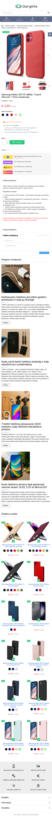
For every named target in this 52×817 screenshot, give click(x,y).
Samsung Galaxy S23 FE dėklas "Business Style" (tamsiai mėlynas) (13, 624)
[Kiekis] (3, 142)
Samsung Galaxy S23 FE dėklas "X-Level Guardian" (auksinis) (13, 545)
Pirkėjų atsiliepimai (9, 230)
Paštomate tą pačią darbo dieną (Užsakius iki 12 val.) (31, 157)
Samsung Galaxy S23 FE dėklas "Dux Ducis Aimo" (39, 624)
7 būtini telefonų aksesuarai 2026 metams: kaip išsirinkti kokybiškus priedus (21, 426)
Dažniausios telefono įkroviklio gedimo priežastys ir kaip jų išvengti (23, 298)
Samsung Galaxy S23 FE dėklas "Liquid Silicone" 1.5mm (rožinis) (38, 744)
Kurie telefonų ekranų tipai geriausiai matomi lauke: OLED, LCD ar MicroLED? (24, 486)
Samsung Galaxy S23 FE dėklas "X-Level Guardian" (13, 585)
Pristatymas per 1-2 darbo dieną (23, 166)
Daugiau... (6, 322)
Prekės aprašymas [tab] (9, 180)
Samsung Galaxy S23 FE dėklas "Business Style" (39, 585)
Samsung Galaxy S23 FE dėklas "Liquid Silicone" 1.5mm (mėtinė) (13, 744)
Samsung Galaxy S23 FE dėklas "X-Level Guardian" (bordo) (38, 545)
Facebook (8, 150)
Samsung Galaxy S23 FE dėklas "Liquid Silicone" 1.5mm (39, 704)
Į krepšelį (17, 142)
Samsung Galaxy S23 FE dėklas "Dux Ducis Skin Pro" (13, 664)
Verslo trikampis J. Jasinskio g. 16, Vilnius (16, 129)
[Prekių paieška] (26, 13)
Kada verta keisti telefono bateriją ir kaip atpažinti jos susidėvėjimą (25, 363)
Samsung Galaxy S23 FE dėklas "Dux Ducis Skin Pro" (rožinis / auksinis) (39, 664)
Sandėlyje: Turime (7, 101)
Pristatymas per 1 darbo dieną (22, 161)
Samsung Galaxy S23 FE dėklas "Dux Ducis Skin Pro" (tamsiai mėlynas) (13, 704)
